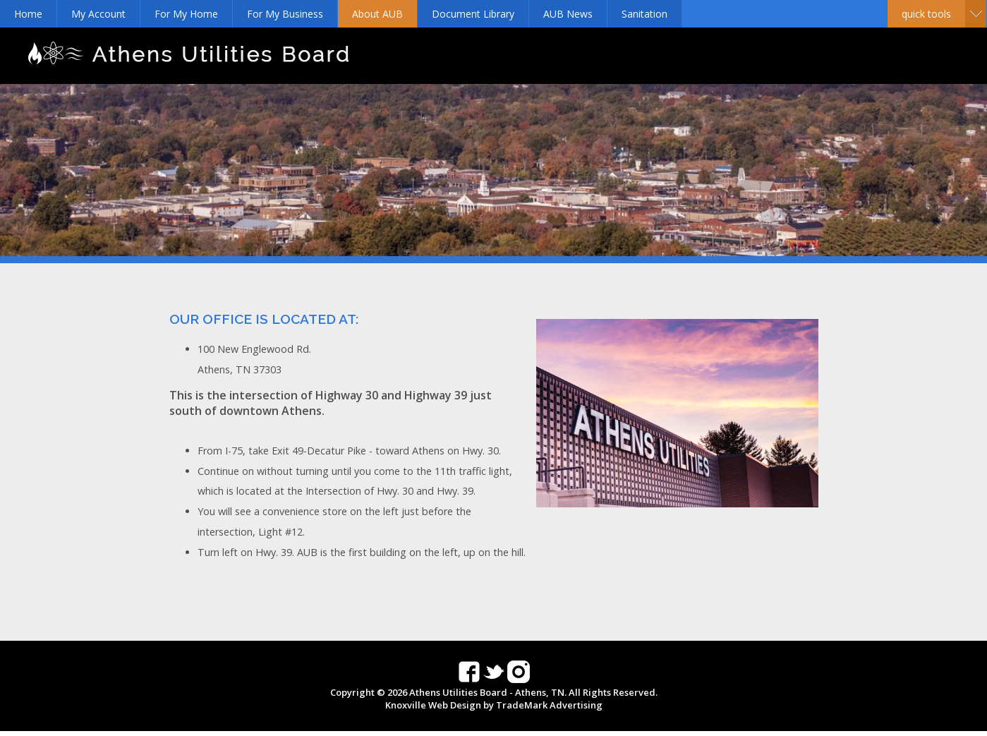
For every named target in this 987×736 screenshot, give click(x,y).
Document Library (473, 13)
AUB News (568, 13)
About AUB (377, 13)
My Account (98, 13)
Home (28, 13)
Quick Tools (926, 13)
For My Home (186, 13)
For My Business (285, 13)
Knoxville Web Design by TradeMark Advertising (494, 705)
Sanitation (644, 13)
